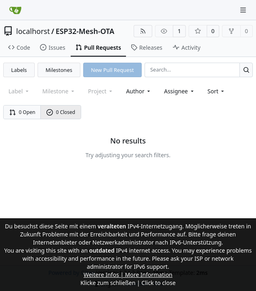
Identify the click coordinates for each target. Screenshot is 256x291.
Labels (19, 70)
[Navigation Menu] (244, 10)
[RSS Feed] (143, 31)
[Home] (15, 10)
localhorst (33, 31)
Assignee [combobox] (179, 91)
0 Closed (61, 112)
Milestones (59, 70)
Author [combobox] (138, 91)
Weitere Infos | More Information (128, 274)
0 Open (22, 112)
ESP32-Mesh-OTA (85, 31)
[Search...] (246, 70)
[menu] (216, 91)
